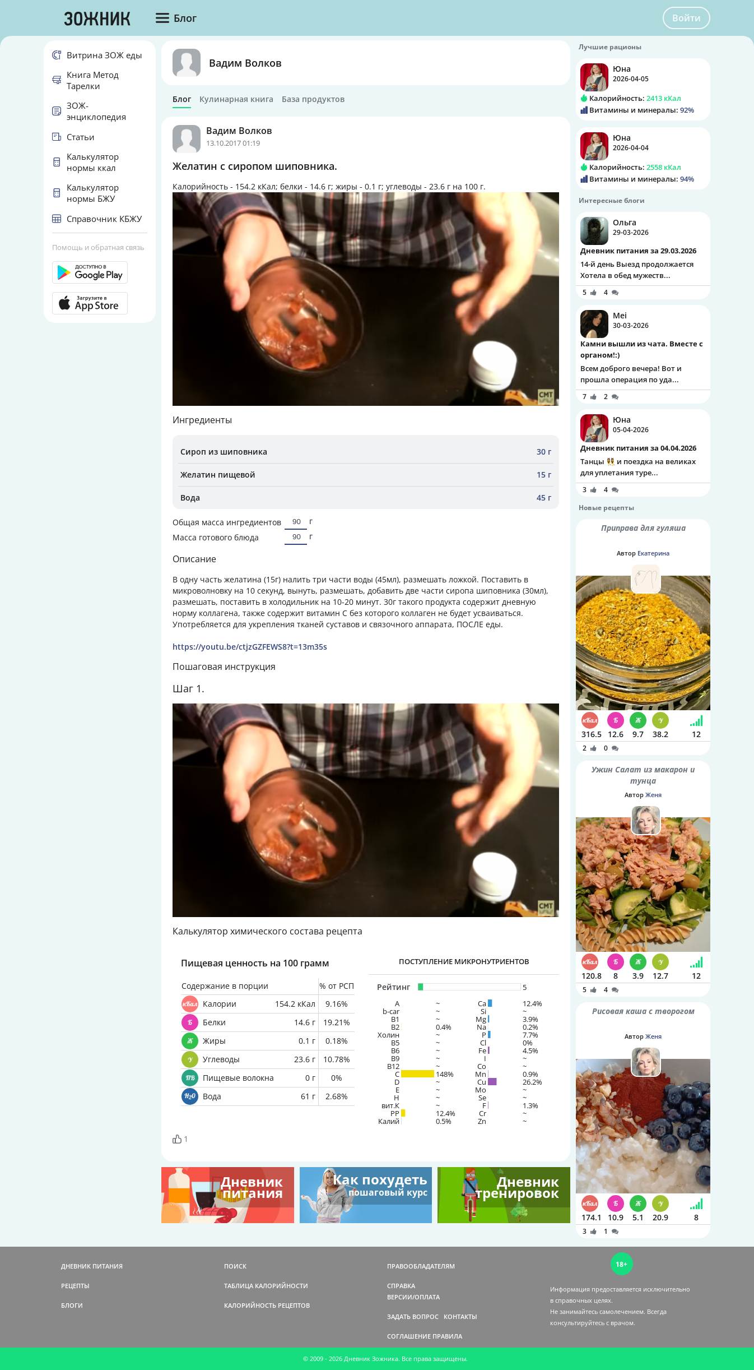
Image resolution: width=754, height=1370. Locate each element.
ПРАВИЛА (447, 1336)
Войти (686, 18)
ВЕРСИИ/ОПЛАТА (413, 1297)
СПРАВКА (401, 1285)
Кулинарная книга (236, 99)
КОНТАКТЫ (460, 1316)
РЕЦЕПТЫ (75, 1285)
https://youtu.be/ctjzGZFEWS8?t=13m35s (250, 646)
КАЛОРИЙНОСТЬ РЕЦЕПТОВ (267, 1305)
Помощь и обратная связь (98, 247)
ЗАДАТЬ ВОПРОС (413, 1316)
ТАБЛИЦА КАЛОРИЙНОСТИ (266, 1285)
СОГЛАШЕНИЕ (409, 1336)
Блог (182, 99)
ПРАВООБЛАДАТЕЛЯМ (421, 1266)
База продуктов (313, 99)
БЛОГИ (72, 1305)
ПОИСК (235, 1266)
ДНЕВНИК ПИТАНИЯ (92, 1266)
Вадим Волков (245, 63)
